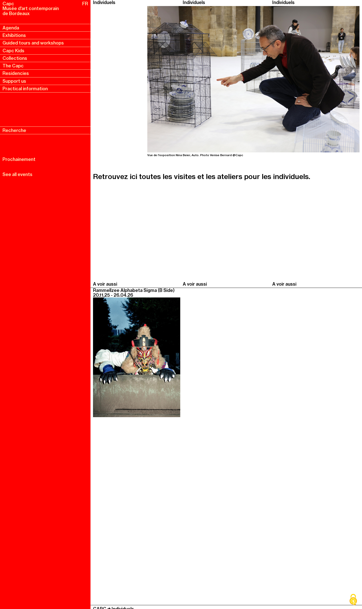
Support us (14, 81)
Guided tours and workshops (33, 43)
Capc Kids (13, 50)
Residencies (16, 73)
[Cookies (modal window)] (353, 600)
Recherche (14, 130)
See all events (17, 174)
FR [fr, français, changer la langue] (85, 3)
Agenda (11, 27)
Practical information (25, 88)
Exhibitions (14, 35)
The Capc (13, 65)
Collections (15, 58)
